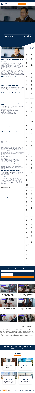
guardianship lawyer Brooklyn (17, 335)
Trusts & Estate (6, 3)
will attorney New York (17, 332)
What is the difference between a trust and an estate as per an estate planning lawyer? (31, 84)
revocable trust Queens (2, 332)
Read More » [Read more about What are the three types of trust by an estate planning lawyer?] (27, 119)
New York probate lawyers (30, 329)
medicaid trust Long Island (6, 329)
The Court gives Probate (5, 128)
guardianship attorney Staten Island (12, 335)
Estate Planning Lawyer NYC (31, 335)
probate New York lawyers (6, 334)
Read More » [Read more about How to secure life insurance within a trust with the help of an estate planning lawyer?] (32, 242)
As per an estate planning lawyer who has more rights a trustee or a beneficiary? (31, 136)
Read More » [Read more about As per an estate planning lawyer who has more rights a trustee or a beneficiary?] (32, 149)
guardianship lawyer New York (27, 335)
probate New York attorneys (27, 331)
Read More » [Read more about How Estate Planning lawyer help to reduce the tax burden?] (27, 70)
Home (14, 33)
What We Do (20, 390)
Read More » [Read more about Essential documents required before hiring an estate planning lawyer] (27, 94)
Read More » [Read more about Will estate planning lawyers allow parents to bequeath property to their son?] (32, 122)
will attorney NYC (20, 332)
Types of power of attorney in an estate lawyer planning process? (26, 226)
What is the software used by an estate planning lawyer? (26, 253)
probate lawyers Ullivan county (22, 331)
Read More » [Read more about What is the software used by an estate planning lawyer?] (27, 263)
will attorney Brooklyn (10, 332)
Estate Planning (4, 187)
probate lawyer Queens (2, 331)
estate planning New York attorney (29, 334)
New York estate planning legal (25, 329)
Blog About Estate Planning (18, 33)
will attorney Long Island (13, 332)
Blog (29, 390)
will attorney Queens (23, 332)
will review (9, 172)
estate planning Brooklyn (24, 334)
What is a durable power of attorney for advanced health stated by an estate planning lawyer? (26, 200)
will (15, 185)
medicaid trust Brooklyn (2, 329)
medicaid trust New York (10, 329)
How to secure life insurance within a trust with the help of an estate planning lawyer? (31, 229)
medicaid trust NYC (13, 329)
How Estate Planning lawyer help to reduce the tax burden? (26, 60)
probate (8, 185)
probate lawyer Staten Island (14, 331)
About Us (15, 390)
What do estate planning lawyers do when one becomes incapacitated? (31, 197)
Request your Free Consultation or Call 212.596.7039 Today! (17, 347)
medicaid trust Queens (17, 329)
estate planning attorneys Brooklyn (14, 334)
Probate (15, 70)
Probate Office (11, 149)
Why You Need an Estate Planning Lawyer (31, 57)
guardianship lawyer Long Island (22, 335)
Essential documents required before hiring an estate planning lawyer (26, 82)
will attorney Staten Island (27, 332)
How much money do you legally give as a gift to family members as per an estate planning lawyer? (26, 138)
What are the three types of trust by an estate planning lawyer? (26, 108)
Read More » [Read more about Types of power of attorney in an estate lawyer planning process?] (27, 237)
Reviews (25, 390)
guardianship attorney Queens (7, 335)
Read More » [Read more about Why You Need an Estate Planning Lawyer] (32, 65)
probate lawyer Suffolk (18, 331)
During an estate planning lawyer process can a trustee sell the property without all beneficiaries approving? (26, 169)
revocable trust (5, 332)
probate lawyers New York (6, 331)
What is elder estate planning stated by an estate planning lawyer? (31, 165)
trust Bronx (7, 332)
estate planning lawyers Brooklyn (20, 334)
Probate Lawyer (12, 185)
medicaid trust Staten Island (21, 329)
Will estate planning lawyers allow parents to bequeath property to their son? (31, 110)
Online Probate (4, 185)
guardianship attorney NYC (2, 335)
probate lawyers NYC (10, 331)
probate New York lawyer (31, 331)
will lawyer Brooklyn (30, 332)
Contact (33, 390)
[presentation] (7, 274)
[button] (16, 4)
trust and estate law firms (10, 334)
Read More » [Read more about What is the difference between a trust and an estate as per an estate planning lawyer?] (32, 97)
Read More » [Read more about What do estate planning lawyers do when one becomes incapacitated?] (32, 208)
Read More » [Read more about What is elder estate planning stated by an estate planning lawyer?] (32, 176)
